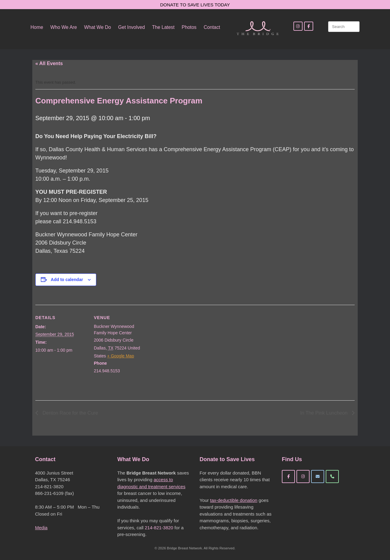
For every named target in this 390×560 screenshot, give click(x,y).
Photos (189, 27)
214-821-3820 (159, 527)
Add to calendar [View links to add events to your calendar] (67, 279)
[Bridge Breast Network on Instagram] (303, 476)
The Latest (163, 27)
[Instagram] (298, 26)
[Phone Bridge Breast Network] (332, 476)
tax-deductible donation (233, 500)
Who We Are (63, 27)
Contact (212, 27)
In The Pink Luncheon (324, 413)
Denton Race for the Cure (69, 413)
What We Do (97, 27)
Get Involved (131, 27)
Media (41, 527)
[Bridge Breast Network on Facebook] (288, 476)
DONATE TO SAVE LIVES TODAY (195, 4)
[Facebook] (308, 26)
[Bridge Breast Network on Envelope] (317, 476)
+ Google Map (120, 355)
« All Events (49, 63)
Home (36, 27)
